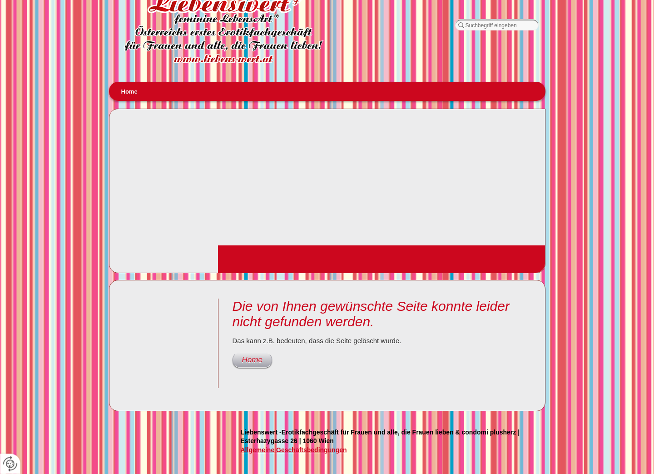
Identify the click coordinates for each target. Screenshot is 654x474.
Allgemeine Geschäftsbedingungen (294, 450)
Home (129, 91)
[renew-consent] (10, 464)
